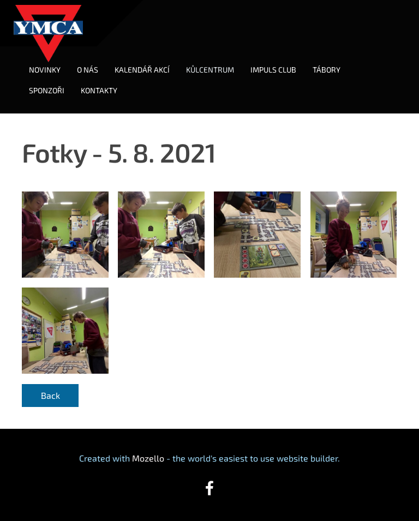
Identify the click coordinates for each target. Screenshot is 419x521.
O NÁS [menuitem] (87, 69)
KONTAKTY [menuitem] (99, 90)
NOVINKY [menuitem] (45, 69)
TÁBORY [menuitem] (326, 69)
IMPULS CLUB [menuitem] (273, 69)
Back (50, 395)
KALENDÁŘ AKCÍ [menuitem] (142, 69)
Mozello (148, 458)
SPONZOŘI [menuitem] (46, 90)
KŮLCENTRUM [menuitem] (210, 69)
